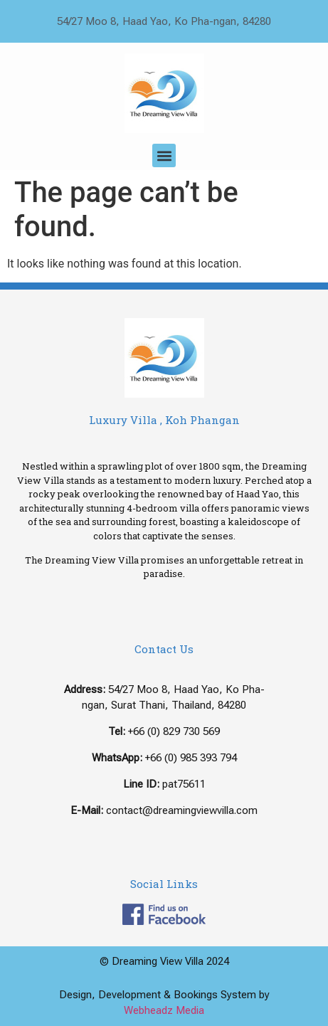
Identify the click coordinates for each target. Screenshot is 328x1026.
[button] (164, 155)
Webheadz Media (164, 1010)
